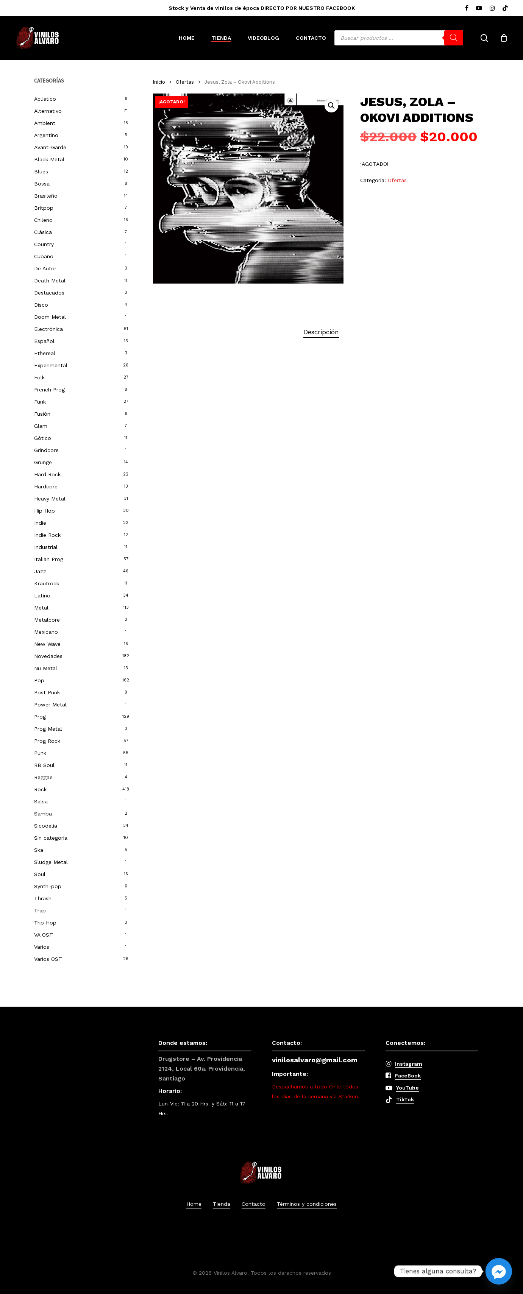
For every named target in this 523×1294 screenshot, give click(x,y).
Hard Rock (47, 474)
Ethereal (44, 353)
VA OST (43, 935)
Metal (41, 608)
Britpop (43, 208)
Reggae (43, 777)
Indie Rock (47, 535)
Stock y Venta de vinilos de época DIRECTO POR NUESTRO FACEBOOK (262, 8)
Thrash (43, 898)
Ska (38, 850)
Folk (39, 377)
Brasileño (46, 196)
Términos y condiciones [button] (307, 1204)
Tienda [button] (221, 1204)
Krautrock (46, 583)
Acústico (45, 99)
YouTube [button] (407, 1088)
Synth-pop (47, 886)
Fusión (42, 414)
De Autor (45, 268)
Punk (40, 753)
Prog (40, 717)
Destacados (49, 293)
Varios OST (48, 959)
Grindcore (46, 450)
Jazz (40, 571)
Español (44, 341)
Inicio (159, 82)
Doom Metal (50, 317)
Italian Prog (48, 559)
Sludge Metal (51, 862)
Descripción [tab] (321, 332)
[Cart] (504, 38)
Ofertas (185, 82)
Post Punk (47, 692)
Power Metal (50, 705)
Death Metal (50, 281)
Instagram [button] (408, 1064)
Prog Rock (47, 741)
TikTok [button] (405, 1099)
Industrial (46, 547)
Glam (40, 426)
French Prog (49, 390)
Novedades (48, 656)
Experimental (50, 365)
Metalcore (47, 620)
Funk (40, 402)
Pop (39, 680)
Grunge (43, 462)
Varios (41, 947)
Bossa (42, 184)
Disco (41, 305)
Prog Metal (48, 729)
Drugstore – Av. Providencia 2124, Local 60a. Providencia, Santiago (201, 1068)
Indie (40, 523)
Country (44, 244)
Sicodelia (45, 826)
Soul (39, 874)
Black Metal (49, 159)
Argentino (46, 135)
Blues (41, 171)
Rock (40, 789)
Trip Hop (45, 923)
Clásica (43, 232)
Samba (43, 814)
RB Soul (44, 765)
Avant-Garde (50, 147)
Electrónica (48, 329)
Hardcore (46, 486)
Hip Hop (44, 511)
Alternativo (48, 111)
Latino (42, 595)
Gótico (42, 438)
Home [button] (193, 1204)
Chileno (43, 220)
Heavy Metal (50, 499)
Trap (40, 910)
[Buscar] (453, 37)
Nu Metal (45, 668)
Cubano (43, 256)
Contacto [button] (253, 1204)
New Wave (47, 644)
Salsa (41, 801)
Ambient (44, 123)
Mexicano (46, 632)
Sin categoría (50, 838)
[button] (331, 105)
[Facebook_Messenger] (499, 1271)
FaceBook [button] (408, 1076)
